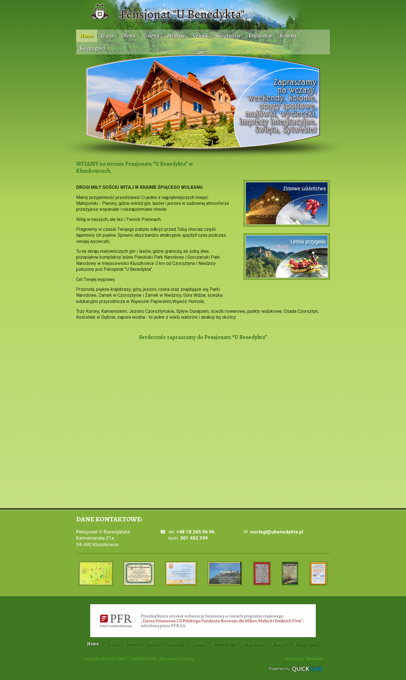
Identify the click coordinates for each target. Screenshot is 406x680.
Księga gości (93, 48)
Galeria (151, 35)
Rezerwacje (229, 35)
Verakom (314, 659)
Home (86, 35)
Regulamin (260, 35)
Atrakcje (176, 35)
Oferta (129, 35)
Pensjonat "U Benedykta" (182, 14)
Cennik (201, 35)
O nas (107, 35)
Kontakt (288, 35)
